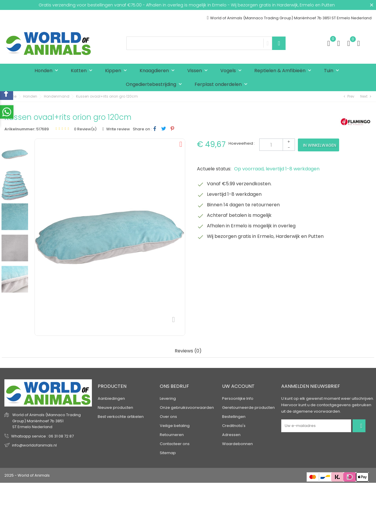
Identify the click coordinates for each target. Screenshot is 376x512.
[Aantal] (277, 145)
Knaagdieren (158, 71)
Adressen (231, 434)
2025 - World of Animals (27, 475)
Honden (48, 71)
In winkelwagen (319, 145)
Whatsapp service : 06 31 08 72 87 (42, 436)
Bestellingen (233, 416)
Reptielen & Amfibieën (284, 71)
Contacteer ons (175, 444)
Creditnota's (233, 425)
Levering (168, 398)
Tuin (333, 71)
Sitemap (168, 453)
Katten (83, 71)
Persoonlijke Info (237, 398)
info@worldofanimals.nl (34, 445)
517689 (42, 129)
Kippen (117, 71)
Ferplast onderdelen (222, 84)
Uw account (238, 386)
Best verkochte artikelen (121, 416)
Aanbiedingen (111, 398)
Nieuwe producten (115, 407)
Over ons (168, 416)
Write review (117, 129)
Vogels (232, 71)
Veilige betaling (175, 425)
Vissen (198, 71)
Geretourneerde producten (248, 407)
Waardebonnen (237, 444)
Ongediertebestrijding (155, 84)
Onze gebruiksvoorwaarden (187, 407)
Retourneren (172, 434)
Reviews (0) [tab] (188, 351)
